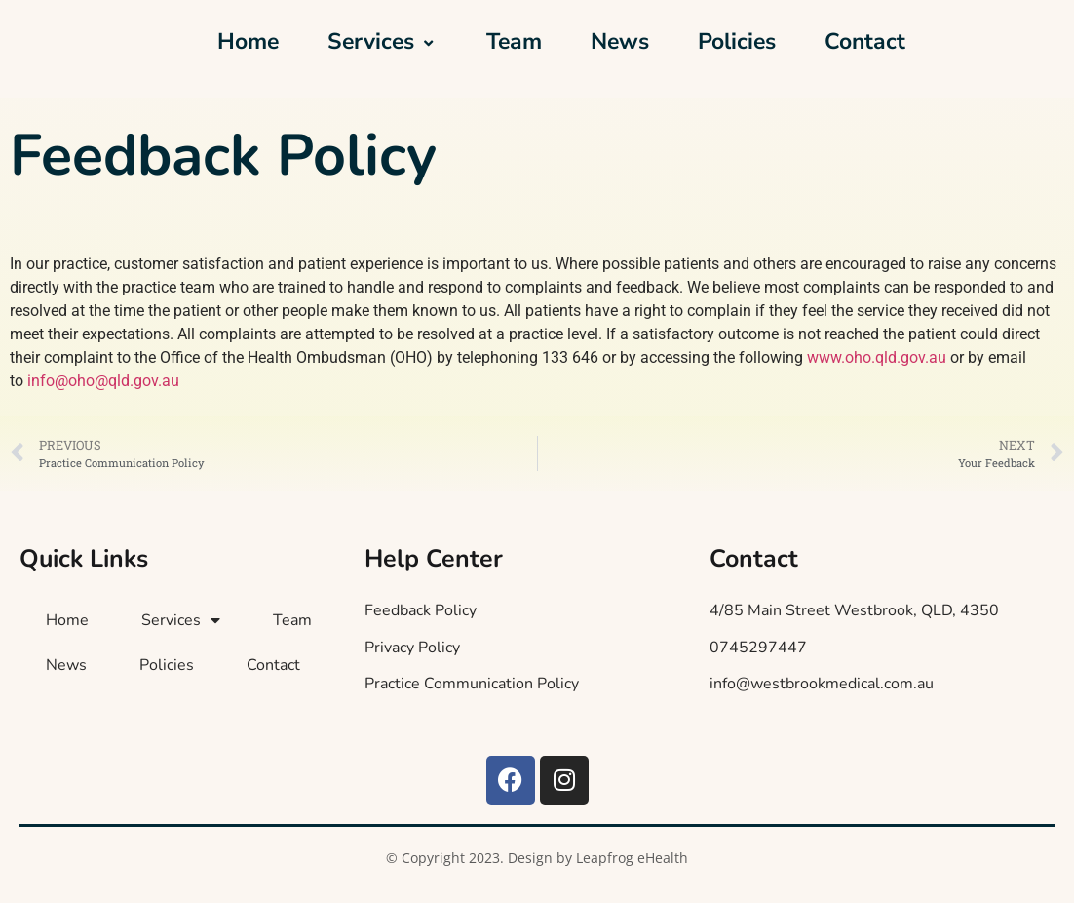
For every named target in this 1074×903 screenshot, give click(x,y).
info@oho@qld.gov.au (103, 381)
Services (382, 41)
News (620, 41)
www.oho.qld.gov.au (876, 357)
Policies (737, 41)
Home (248, 41)
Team (514, 41)
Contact (865, 41)
